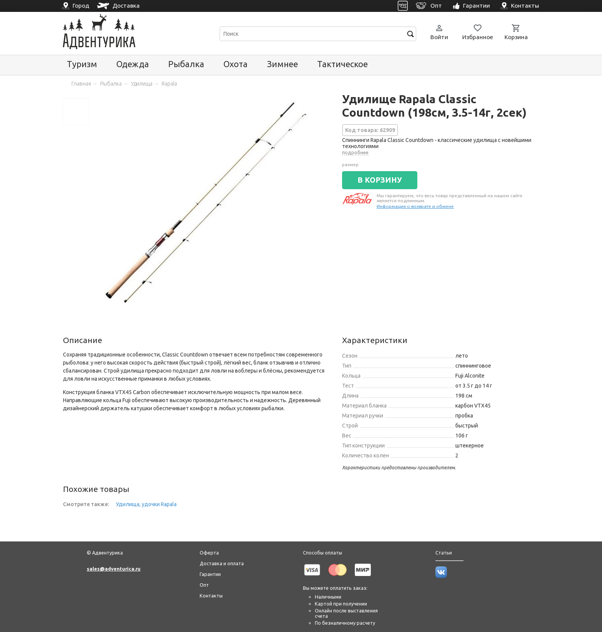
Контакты (211, 595)
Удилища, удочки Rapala (146, 504)
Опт (204, 584)
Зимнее (282, 64)
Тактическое (342, 64)
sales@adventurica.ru (114, 568)
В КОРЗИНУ (379, 180)
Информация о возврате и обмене (415, 206)
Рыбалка (186, 64)
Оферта (209, 552)
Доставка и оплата (222, 563)
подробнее (355, 152)
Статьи (443, 552)
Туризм (82, 64)
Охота (235, 64)
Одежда (132, 64)
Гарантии (210, 574)
